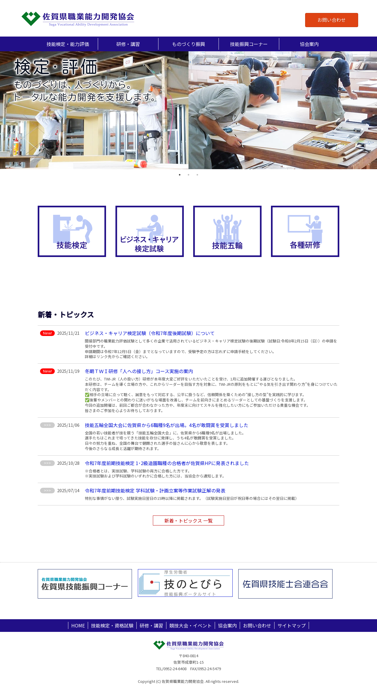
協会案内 (227, 625)
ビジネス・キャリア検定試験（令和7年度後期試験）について (150, 333)
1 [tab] (180, 175)
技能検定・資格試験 (112, 625)
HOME (78, 625)
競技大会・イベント (190, 625)
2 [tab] (188, 175)
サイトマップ (291, 625)
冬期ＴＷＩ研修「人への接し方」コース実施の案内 (139, 371)
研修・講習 (151, 625)
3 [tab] (197, 175)
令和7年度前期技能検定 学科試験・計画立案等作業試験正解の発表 (155, 490)
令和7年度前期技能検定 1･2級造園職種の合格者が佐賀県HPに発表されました (167, 463)
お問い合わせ (332, 19)
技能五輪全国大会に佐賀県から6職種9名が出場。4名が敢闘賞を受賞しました (166, 425)
